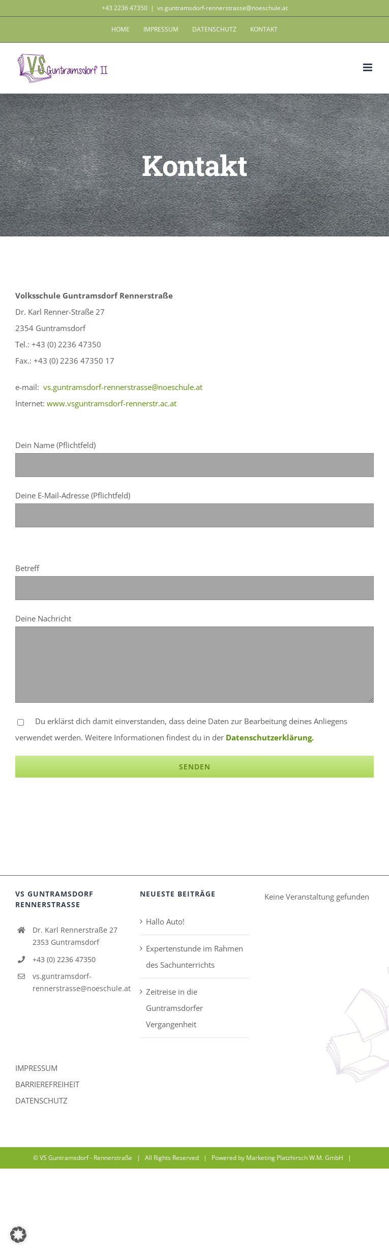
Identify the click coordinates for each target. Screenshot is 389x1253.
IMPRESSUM (36, 1068)
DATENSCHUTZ (41, 1100)
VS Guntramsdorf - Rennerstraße (86, 1157)
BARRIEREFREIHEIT (47, 1084)
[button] (18, 1234)
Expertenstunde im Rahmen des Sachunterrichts (194, 956)
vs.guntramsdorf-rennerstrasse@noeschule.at (222, 8)
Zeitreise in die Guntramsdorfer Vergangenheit (174, 1008)
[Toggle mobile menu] (368, 67)
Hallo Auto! (165, 921)
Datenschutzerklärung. (270, 737)
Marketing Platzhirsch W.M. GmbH (294, 1157)
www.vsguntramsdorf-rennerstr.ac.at (111, 403)
